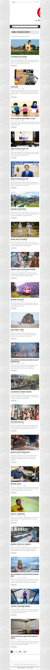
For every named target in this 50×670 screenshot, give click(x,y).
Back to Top (30, 667)
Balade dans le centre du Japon (18, 209)
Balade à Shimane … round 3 (17, 330)
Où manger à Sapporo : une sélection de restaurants (23, 269)
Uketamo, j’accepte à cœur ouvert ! (19, 239)
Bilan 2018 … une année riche (18, 514)
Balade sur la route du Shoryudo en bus (20, 452)
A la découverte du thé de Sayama (19, 57)
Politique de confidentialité (29, 666)
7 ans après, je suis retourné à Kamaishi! (20, 606)
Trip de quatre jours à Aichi (17, 422)
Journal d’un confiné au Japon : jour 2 (20, 149)
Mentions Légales (20, 666)
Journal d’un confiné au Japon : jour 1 (20, 179)
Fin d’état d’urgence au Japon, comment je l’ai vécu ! (23, 119)
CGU (16, 666)
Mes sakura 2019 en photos (17, 300)
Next (20, 652)
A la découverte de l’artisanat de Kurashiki (21, 392)
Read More (13, 65)
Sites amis (13, 666)
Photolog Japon (14, 87)
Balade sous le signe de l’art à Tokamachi (21, 544)
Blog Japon (23, 667)
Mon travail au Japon (16, 484)
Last (25, 652)
